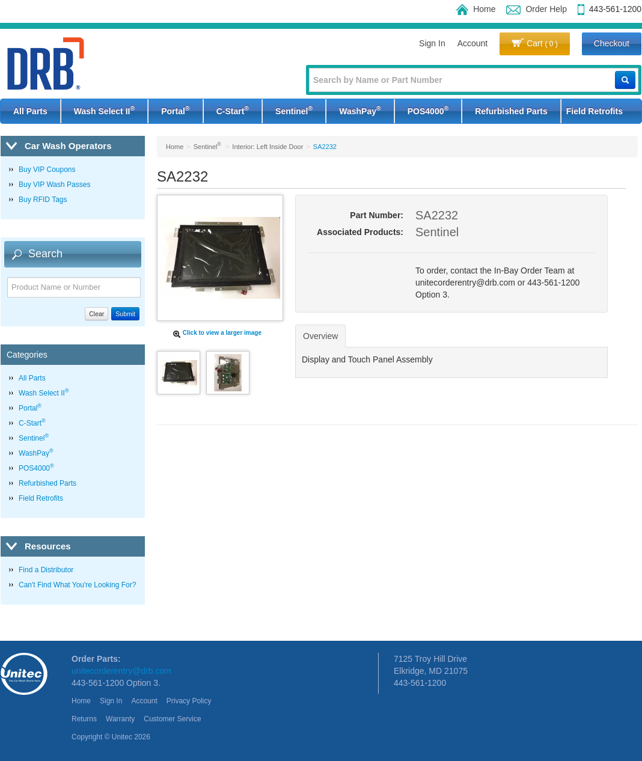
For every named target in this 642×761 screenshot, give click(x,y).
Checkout (611, 43)
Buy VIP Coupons (47, 169)
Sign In (432, 43)
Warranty (120, 719)
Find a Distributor (46, 570)
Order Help (536, 9)
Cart (535, 43)
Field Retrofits (594, 111)
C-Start (232, 110)
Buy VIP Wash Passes (54, 184)
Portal (175, 110)
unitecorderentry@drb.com (121, 671)
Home (475, 9)
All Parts (30, 111)
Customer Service (172, 719)
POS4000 (428, 110)
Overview (320, 336)
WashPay (360, 110)
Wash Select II (104, 110)
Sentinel (294, 110)
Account (472, 43)
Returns (84, 719)
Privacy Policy (189, 701)
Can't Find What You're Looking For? (77, 585)
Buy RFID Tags (43, 199)
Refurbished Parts (511, 111)
